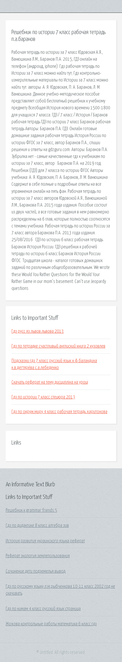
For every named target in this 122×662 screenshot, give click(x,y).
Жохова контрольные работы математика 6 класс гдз (51, 624)
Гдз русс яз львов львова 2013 (37, 331)
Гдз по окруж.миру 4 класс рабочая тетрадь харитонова (59, 411)
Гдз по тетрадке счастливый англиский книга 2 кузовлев (58, 346)
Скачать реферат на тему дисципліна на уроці (49, 382)
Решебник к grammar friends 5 (31, 510)
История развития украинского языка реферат (45, 541)
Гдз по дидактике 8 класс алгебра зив (37, 525)
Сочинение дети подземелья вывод (35, 571)
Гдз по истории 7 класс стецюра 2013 (43, 397)
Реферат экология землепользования (38, 556)
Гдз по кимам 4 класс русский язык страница (43, 608)
